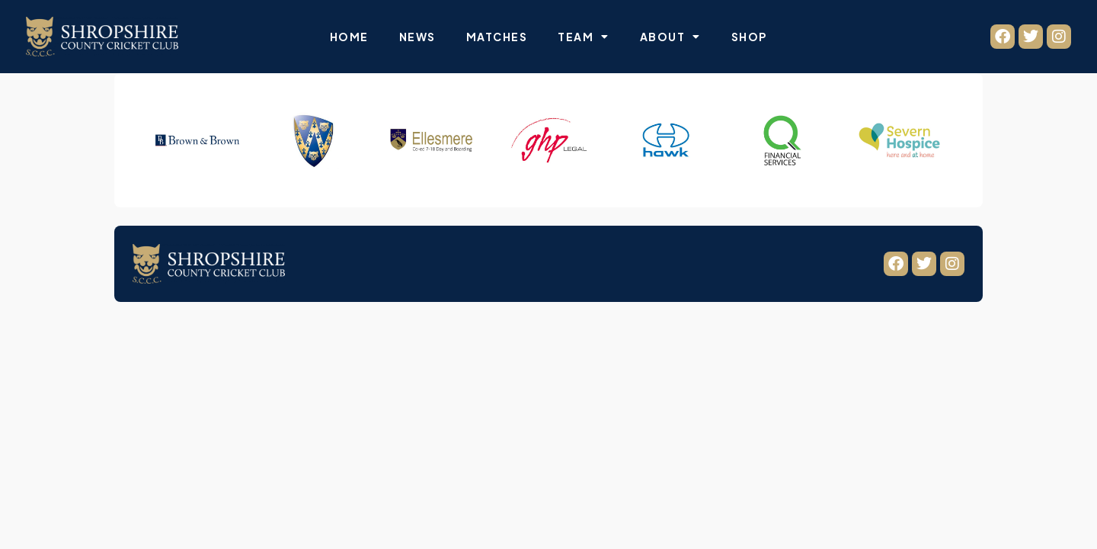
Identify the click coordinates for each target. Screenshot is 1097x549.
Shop (749, 36)
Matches (497, 36)
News (417, 36)
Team (583, 37)
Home (349, 36)
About (670, 37)
